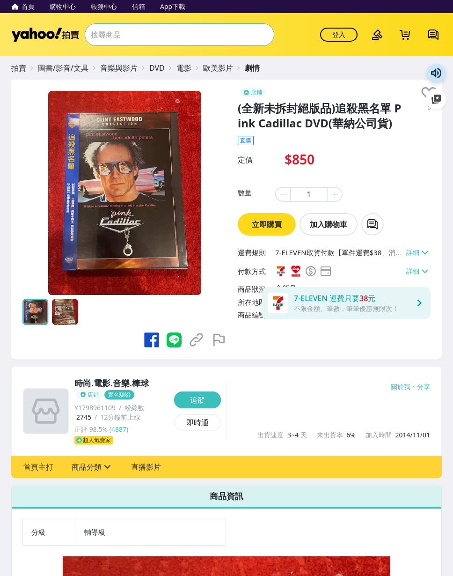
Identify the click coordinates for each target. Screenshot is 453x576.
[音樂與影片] (123, 68)
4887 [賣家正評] (118, 429)
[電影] (188, 68)
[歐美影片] (222, 68)
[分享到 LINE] (174, 339)
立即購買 (267, 224)
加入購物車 (328, 224)
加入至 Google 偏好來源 (436, 99)
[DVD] (161, 68)
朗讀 (436, 73)
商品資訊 (226, 496)
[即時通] (197, 422)
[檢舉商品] (219, 339)
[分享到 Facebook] (151, 339)
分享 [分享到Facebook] (423, 387)
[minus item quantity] (282, 194)
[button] (38, 467)
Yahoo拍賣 (45, 34)
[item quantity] (309, 194)
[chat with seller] (372, 224)
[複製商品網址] (196, 339)
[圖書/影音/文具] (68, 68)
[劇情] (257, 68)
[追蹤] (197, 399)
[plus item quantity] (335, 194)
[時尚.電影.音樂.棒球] (121, 389)
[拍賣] (23, 68)
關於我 (400, 387)
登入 (338, 34)
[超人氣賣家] (121, 440)
